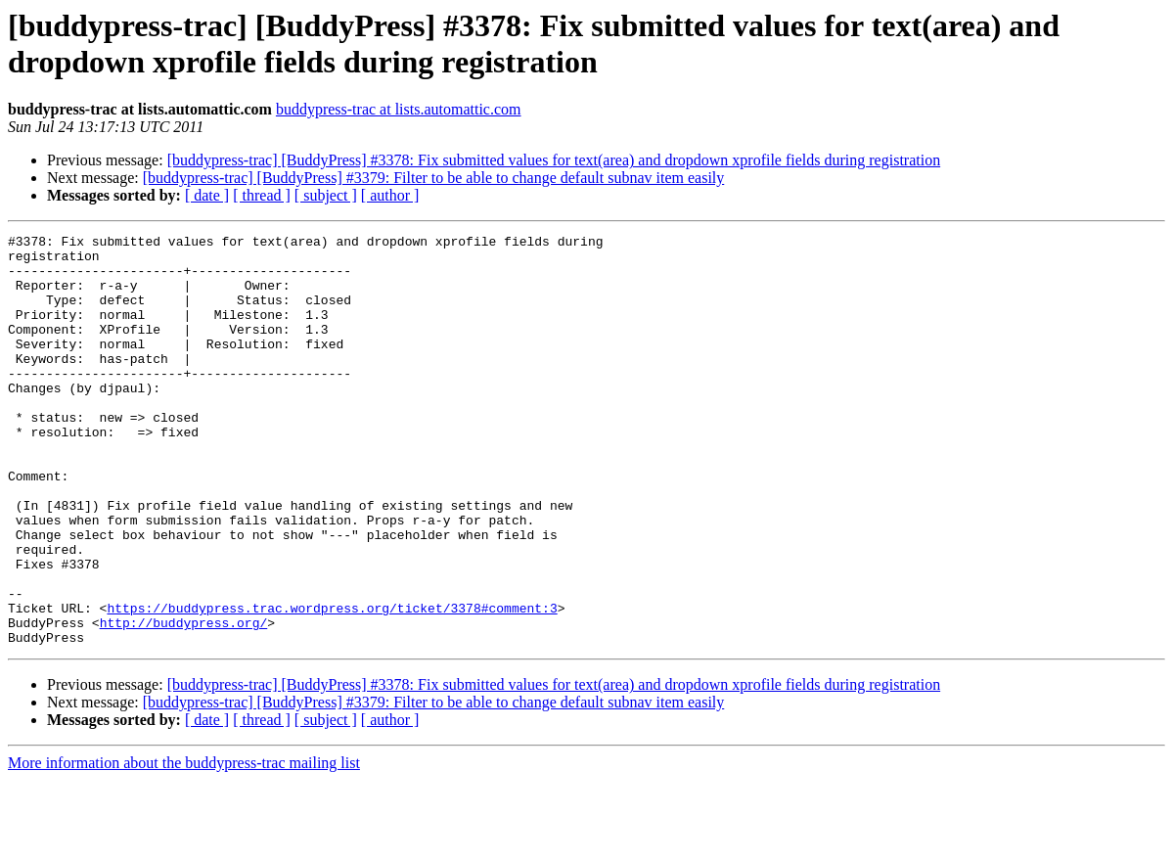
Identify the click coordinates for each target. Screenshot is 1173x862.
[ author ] (390, 195)
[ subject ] (325, 195)
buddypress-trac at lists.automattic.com (398, 109)
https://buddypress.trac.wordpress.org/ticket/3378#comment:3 (332, 684)
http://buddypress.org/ (184, 701)
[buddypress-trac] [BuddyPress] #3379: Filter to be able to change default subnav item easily (434, 177)
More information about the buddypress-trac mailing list (184, 845)
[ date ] (207, 195)
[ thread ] (262, 195)
